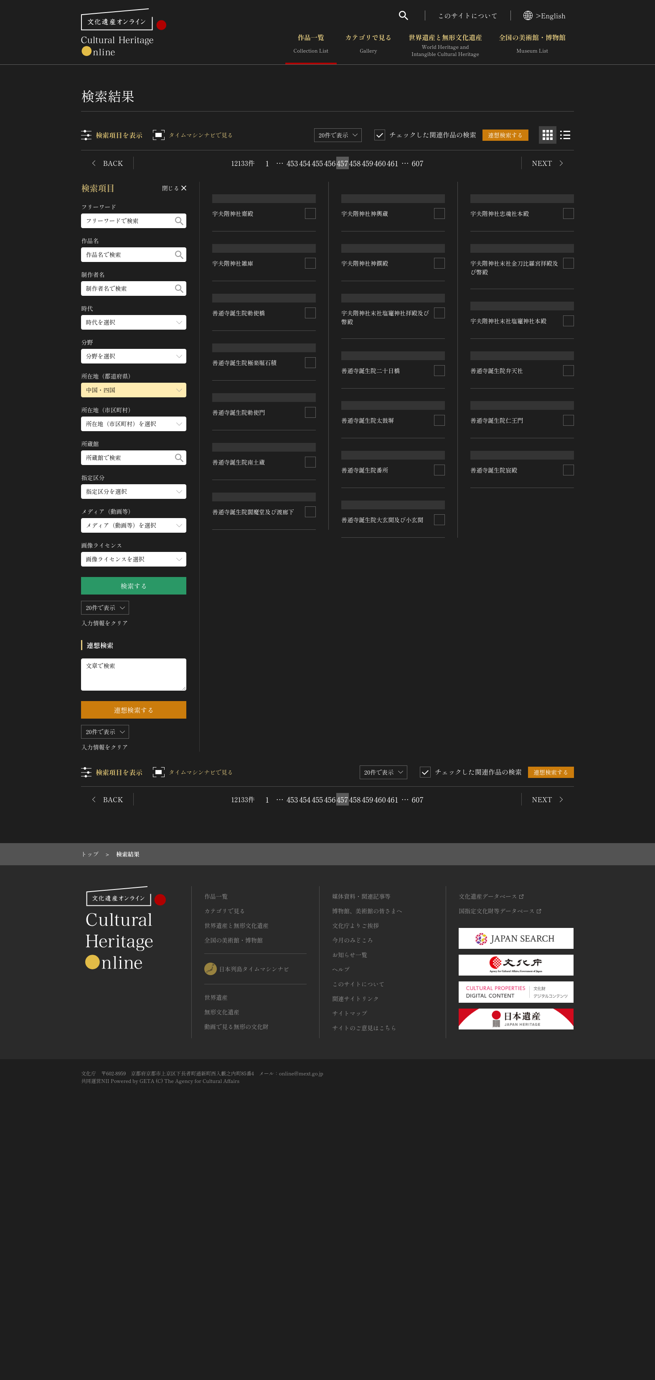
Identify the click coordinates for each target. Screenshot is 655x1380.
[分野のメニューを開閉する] (134, 356)
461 (392, 163)
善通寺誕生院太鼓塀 (368, 736)
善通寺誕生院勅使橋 (368, 624)
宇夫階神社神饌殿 (365, 390)
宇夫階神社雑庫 (233, 416)
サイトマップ (349, 1259)
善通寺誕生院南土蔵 (239, 866)
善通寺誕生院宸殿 (493, 927)
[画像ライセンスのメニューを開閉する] (134, 559)
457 (342, 163)
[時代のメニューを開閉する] (134, 322)
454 (304, 163)
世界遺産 (216, 1243)
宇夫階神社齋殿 (233, 276)
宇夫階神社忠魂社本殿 (499, 277)
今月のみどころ (352, 1186)
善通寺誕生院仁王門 (496, 814)
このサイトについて (468, 15)
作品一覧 (311, 45)
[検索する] (180, 220)
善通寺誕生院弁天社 (496, 701)
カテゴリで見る (368, 45)
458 (355, 163)
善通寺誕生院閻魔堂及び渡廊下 (253, 979)
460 (380, 163)
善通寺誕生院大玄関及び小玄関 (383, 961)
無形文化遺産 (221, 1257)
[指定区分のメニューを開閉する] (134, 491)
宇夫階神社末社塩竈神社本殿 (251, 529)
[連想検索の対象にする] (310, 277)
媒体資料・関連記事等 (361, 1142)
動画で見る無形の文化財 (236, 1272)
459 (367, 163)
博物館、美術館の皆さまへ (367, 1156)
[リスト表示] (565, 135)
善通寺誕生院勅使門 (239, 754)
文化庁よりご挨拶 (355, 1171)
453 (292, 163)
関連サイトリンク (355, 1244)
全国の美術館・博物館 (532, 45)
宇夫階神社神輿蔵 (365, 276)
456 (330, 163)
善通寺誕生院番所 (365, 848)
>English (544, 15)
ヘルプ (341, 1215)
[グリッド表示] (547, 135)
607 (417, 163)
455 (317, 163)
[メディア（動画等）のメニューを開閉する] (134, 525)
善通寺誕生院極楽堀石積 (245, 641)
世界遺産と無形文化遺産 (445, 45)
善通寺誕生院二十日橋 (499, 511)
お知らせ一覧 (349, 1200)
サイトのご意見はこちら (364, 1273)
